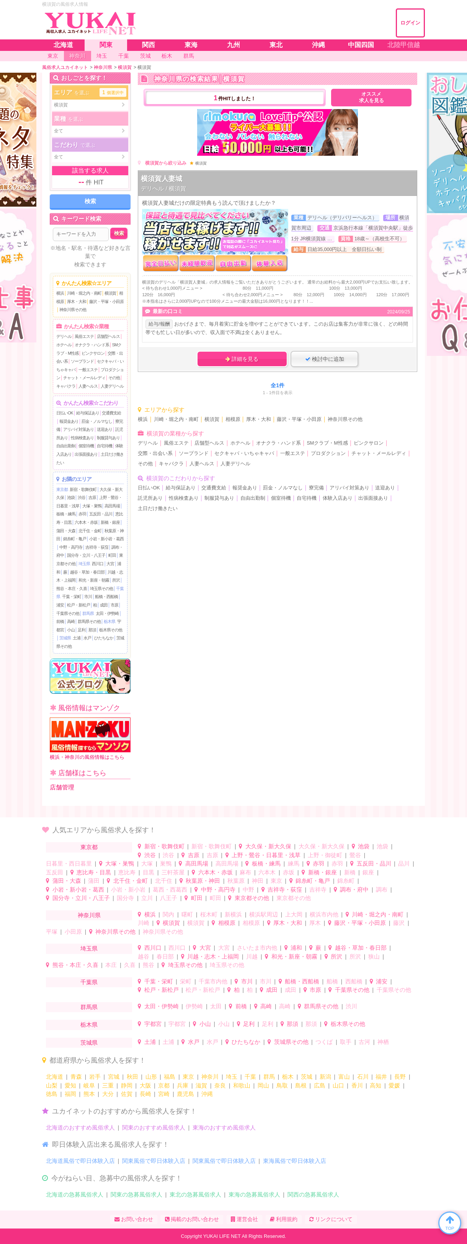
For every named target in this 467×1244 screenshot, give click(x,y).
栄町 (185, 981)
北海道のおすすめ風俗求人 (80, 1127)
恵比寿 (127, 872)
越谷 (143, 956)
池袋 (71, 497)
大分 (108, 1094)
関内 (168, 914)
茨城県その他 (291, 1042)
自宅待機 (104, 445)
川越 (252, 956)
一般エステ (88, 369)
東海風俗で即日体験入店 (294, 1161)
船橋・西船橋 (106, 596)
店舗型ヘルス (108, 336)
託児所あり (150, 498)
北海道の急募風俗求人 (74, 1194)
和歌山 (241, 1085)
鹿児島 (185, 1094)
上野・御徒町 (325, 855)
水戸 (87, 638)
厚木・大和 (76, 301)
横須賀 (110, 293)
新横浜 (233, 914)
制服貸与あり (108, 437)
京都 (164, 1085)
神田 (257, 880)
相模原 (232, 419)
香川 (357, 1085)
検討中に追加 (324, 359)
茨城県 (65, 638)
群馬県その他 (89, 621)
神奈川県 (89, 915)
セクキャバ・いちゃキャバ (244, 453)
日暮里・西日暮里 (69, 863)
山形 (151, 1076)
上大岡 (293, 914)
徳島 (51, 1094)
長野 (400, 1076)
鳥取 (282, 1085)
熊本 (89, 1094)
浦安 (60, 605)
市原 (114, 605)
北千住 (163, 880)
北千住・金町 (89, 530)
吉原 (92, 497)
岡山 (263, 1085)
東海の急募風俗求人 (254, 1194)
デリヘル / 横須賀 (163, 188)
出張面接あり (86, 454)
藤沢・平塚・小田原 (106, 301)
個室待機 (86, 445)
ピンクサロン (93, 353)
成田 (104, 605)
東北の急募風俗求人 (195, 1194)
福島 (169, 1076)
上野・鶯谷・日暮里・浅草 (266, 855)
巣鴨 (165, 863)
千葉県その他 (67, 613)
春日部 (165, 956)
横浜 (60, 293)
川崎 (143, 923)
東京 (276, 880)
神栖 (383, 1042)
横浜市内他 (324, 914)
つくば (324, 1042)
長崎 (145, 1094)
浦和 (296, 948)
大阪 (145, 1085)
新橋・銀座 (110, 522)
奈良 (220, 1085)
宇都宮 (153, 1024)
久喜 (130, 965)
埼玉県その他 (101, 588)
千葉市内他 (213, 981)
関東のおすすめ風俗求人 (153, 1127)
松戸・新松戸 (78, 605)
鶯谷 (355, 855)
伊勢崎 (194, 1006)
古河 (364, 1042)
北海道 (54, 1076)
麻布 (245, 872)
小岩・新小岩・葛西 (106, 538)
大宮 (110, 563)
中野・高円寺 (70, 547)
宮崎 (164, 1094)
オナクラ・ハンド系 (92, 344)
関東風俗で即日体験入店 (153, 1161)
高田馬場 (112, 506)
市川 (88, 596)
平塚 (51, 931)
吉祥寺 (318, 889)
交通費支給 (111, 413)
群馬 (269, 1076)
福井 (381, 1076)
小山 (71, 630)
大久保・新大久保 (268, 846)
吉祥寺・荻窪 (96, 547)
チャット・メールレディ (84, 377)
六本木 (267, 872)
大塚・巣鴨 (91, 506)
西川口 (97, 563)
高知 (375, 1085)
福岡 (70, 1094)
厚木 (315, 923)
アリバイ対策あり (78, 429)
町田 (112, 555)
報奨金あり (68, 421)
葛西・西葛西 (170, 889)
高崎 (71, 621)
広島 (319, 1085)
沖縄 (207, 1094)
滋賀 (201, 1085)
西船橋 (353, 981)
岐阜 (89, 1085)
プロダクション (328, 453)
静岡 (126, 1085)
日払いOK (64, 413)
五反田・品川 (100, 514)
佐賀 (126, 1094)
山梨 (51, 1085)
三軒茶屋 (173, 872)
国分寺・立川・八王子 (86, 555)
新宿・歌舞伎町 (83, 489)
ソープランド (82, 361)
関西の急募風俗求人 (313, 1194)
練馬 (293, 863)
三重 (108, 1085)
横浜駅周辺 (263, 914)
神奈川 (210, 1076)
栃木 (288, 1076)
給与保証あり (87, 413)
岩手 (95, 1076)
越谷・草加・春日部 (87, 572)
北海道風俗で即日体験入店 (80, 1161)
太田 (216, 1006)
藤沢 (399, 923)
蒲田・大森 (65, 530)
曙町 (187, 914)
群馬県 (88, 613)
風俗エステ (84, 336)
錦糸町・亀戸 (74, 538)
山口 (338, 1085)
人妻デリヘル (112, 386)
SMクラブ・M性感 (327, 443)
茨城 (306, 1076)
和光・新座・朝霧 (93, 580)
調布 (381, 889)
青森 (76, 1076)
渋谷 (81, 497)
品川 (404, 863)
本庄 (111, 965)
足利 (81, 630)
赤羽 (82, 514)
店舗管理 (62, 787)
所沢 (116, 580)
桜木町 (208, 914)
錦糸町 (345, 880)
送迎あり (104, 429)
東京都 (62, 489)
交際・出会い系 (155, 453)
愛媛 (394, 1085)
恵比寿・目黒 (94, 872)
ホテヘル (64, 344)
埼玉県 (84, 563)
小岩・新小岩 (128, 889)
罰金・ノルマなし (97, 421)
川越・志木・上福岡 (213, 956)
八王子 (168, 898)
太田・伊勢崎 (107, 613)
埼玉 (231, 1076)
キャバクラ (65, 386)
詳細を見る (241, 359)
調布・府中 (354, 889)
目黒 (148, 872)
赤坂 (288, 872)
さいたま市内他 (257, 947)
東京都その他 (252, 898)
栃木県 (109, 621)
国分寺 (125, 898)
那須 (92, 630)
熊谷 (148, 965)
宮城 (113, 1076)
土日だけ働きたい (158, 508)
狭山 (374, 956)
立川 (147, 898)
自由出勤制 (65, 445)
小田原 (73, 931)
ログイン (410, 23)
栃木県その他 (110, 630)
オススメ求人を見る (371, 97)
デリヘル (64, 336)
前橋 (60, 621)
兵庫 (182, 1085)
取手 (345, 1042)
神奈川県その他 (72, 309)
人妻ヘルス (88, 386)
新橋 (350, 872)
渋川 (351, 1006)
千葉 (250, 1076)
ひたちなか (103, 638)
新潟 (325, 1076)
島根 (301, 1085)
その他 (114, 377)
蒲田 (94, 880)
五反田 (54, 872)
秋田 (132, 1076)
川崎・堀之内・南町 (84, 293)
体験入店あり (338, 498)
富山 (344, 1076)
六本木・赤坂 (86, 522)
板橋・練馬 (65, 514)
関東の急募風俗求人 (136, 1194)
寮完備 (316, 488)
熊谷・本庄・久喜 (71, 588)
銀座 (368, 872)
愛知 (70, 1085)
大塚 (147, 863)
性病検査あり (82, 437)
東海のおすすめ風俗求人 (224, 1127)
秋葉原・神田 (203, 881)
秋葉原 (236, 880)
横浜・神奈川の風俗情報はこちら (90, 738)
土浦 (76, 638)
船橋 (332, 981)
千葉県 (89, 982)
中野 (248, 889)
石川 (363, 1076)
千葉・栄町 (71, 596)
